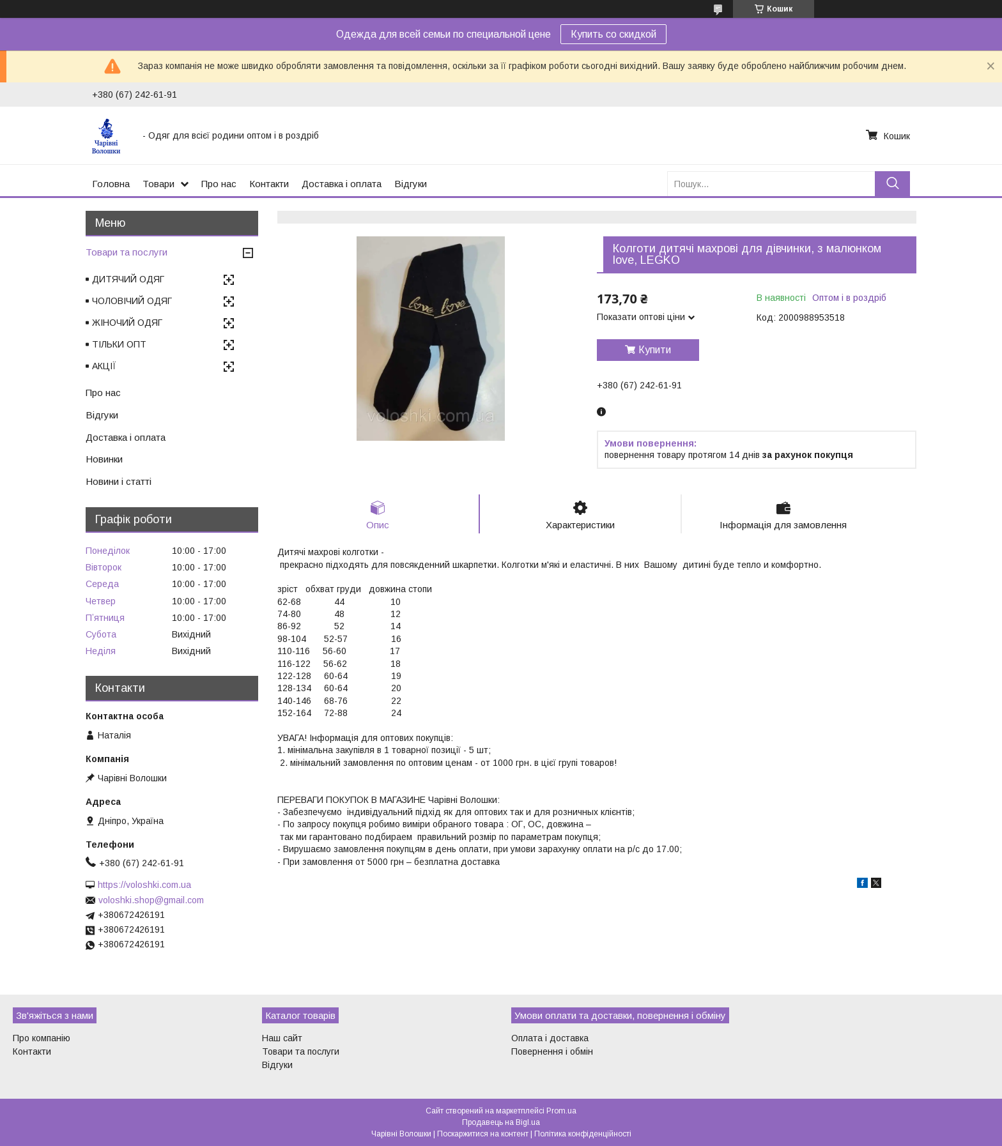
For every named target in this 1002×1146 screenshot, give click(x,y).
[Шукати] (892, 183)
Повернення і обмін (552, 1051)
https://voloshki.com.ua (144, 885)
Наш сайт (282, 1038)
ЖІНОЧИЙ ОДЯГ (127, 322)
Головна (111, 183)
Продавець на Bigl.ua (501, 1122)
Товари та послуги (126, 252)
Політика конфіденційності (582, 1133)
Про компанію (41, 1038)
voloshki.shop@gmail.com (151, 900)
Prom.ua (561, 1110)
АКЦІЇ (104, 366)
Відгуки (410, 183)
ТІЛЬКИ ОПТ (119, 344)
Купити (654, 349)
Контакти (269, 183)
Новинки (104, 459)
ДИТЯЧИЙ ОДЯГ (128, 279)
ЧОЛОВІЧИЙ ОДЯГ (132, 301)
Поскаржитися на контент (482, 1133)
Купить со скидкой (613, 34)
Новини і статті (118, 481)
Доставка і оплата (342, 183)
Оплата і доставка (550, 1038)
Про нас (218, 183)
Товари (158, 183)
